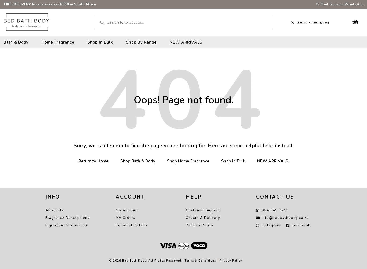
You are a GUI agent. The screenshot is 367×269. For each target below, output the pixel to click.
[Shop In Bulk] (100, 42)
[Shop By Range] (141, 42)
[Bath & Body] (16, 42)
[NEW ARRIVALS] (186, 42)
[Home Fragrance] (58, 42)
